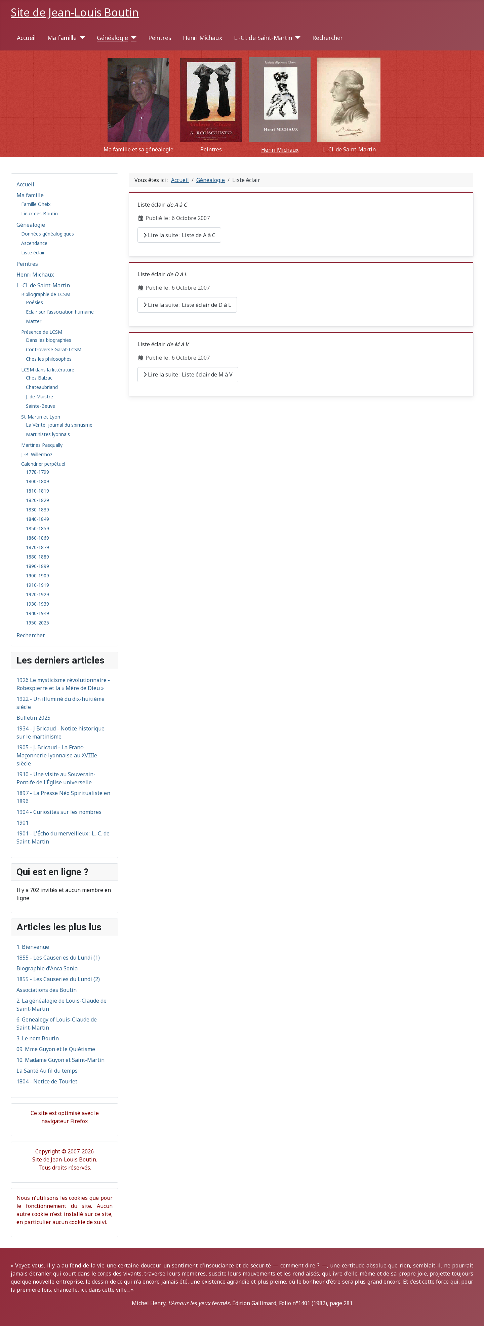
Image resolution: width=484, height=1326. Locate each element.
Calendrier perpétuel (43, 464)
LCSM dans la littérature (47, 369)
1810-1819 (37, 491)
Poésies (34, 302)
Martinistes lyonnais (48, 434)
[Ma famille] (81, 37)
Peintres (159, 38)
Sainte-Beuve (40, 406)
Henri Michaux (202, 38)
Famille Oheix (35, 204)
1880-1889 (37, 556)
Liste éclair (33, 252)
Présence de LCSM (41, 332)
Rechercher (327, 38)
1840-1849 (37, 519)
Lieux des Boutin (39, 213)
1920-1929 (37, 594)
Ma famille (62, 38)
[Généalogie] (132, 37)
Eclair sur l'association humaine (60, 312)
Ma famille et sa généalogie (138, 149)
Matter (33, 321)
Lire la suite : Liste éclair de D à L (187, 305)
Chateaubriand (42, 387)
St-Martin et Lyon (40, 417)
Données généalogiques (47, 233)
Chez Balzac (39, 377)
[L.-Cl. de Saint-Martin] (296, 37)
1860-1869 (37, 538)
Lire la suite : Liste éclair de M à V (188, 374)
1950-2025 (37, 622)
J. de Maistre (39, 396)
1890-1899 (37, 566)
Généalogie (112, 38)
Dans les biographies (48, 340)
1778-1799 (37, 472)
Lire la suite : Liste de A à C (179, 235)
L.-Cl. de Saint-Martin (263, 38)
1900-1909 (37, 575)
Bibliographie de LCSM (45, 294)
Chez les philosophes (49, 359)
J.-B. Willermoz (36, 454)
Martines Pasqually (42, 445)
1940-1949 (37, 613)
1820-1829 (37, 500)
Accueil (26, 38)
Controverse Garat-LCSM (53, 349)
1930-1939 (37, 604)
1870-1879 (37, 547)
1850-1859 (37, 528)
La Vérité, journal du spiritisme (59, 425)
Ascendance (34, 243)
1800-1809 (37, 481)
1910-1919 (37, 585)
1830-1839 (37, 509)
